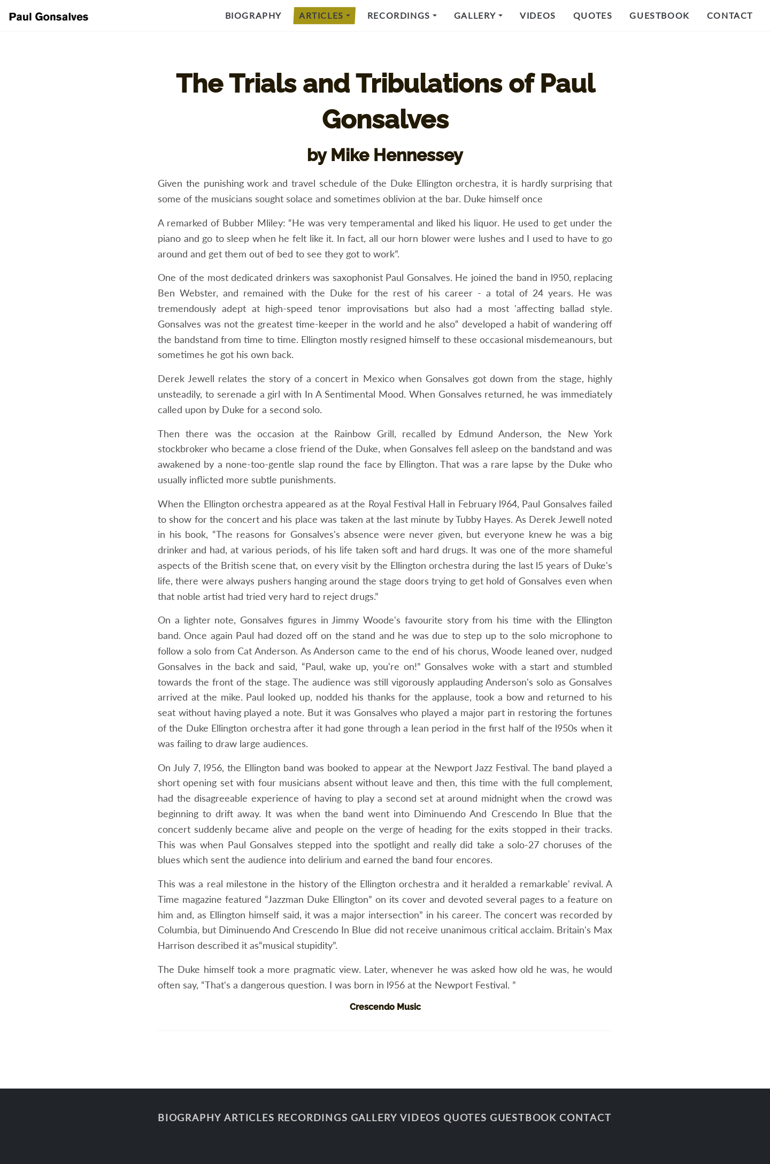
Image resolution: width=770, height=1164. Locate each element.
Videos (538, 15)
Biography (253, 15)
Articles (321, 15)
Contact (730, 15)
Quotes (593, 15)
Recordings (398, 15)
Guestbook (659, 15)
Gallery (475, 15)
